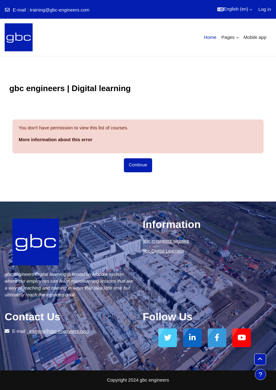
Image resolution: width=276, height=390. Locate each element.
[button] (235, 9)
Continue (138, 164)
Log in (264, 9)
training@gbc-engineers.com (59, 9)
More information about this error (56, 139)
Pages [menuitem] (228, 37)
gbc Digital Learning (163, 250)
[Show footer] (260, 374)
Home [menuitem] (210, 37)
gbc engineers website (166, 241)
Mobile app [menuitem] (255, 37)
